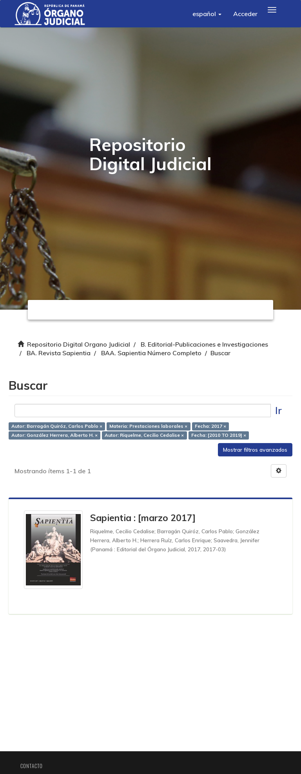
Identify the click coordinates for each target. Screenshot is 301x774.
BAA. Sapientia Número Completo (151, 353)
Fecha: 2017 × (211, 427)
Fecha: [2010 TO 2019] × (219, 436)
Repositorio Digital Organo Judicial (78, 344)
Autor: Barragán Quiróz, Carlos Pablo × (58, 427)
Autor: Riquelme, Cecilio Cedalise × (145, 436)
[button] (207, 13)
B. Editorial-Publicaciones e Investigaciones (204, 344)
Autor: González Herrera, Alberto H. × (56, 436)
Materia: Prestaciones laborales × (150, 427)
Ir (277, 411)
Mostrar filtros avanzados (254, 450)
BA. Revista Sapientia (59, 353)
